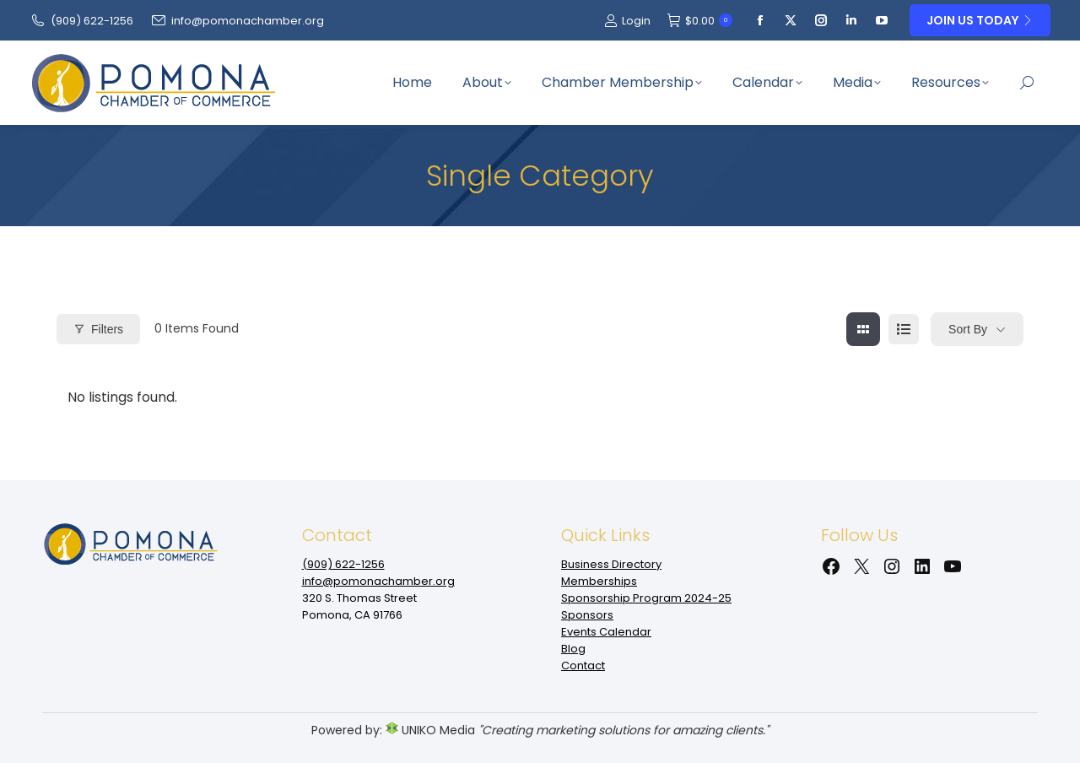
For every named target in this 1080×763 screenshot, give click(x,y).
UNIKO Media (430, 730)
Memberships (599, 581)
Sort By (967, 329)
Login (627, 21)
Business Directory (611, 564)
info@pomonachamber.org (237, 21)
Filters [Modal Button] (98, 329)
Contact (583, 665)
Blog (573, 649)
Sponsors (587, 615)
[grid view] (863, 329)
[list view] (904, 329)
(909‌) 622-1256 (81, 21)
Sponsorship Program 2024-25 (646, 598)
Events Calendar (606, 632)
